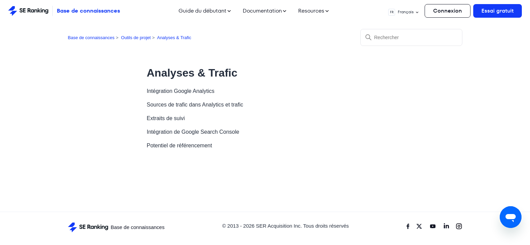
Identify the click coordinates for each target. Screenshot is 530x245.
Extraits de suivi (166, 118)
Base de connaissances (91, 37)
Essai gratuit (497, 11)
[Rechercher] (411, 37)
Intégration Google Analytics (181, 91)
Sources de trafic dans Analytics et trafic (195, 105)
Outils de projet (136, 37)
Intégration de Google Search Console (193, 132)
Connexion (447, 11)
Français (403, 12)
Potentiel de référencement (179, 145)
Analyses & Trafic (174, 37)
